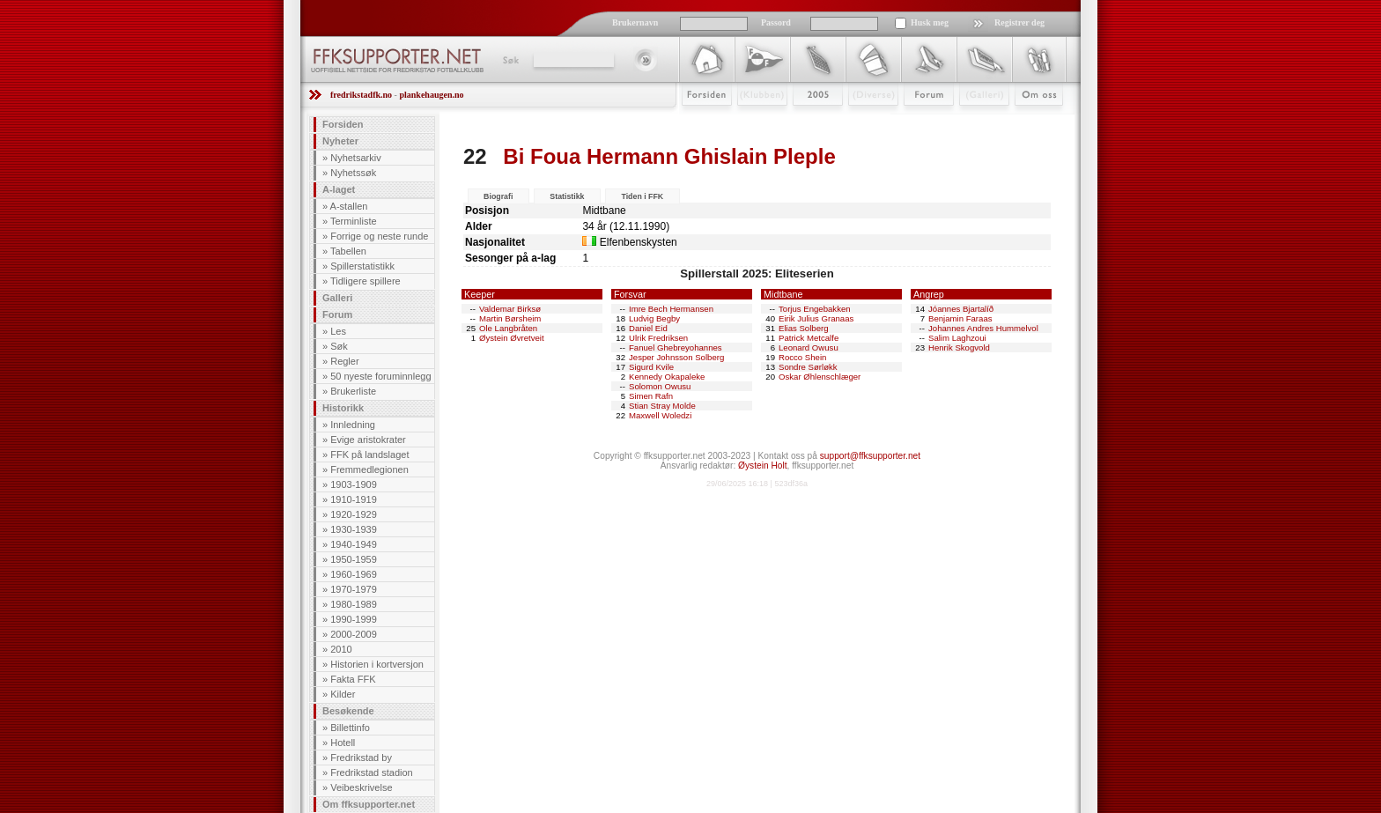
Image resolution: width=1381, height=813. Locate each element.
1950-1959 (353, 559)
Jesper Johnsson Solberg (676, 357)
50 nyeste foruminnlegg (380, 376)
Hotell (342, 742)
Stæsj (859, 121)
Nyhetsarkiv (355, 157)
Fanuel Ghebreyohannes (675, 347)
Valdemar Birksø (510, 309)
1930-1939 (353, 529)
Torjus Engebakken (815, 309)
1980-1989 (353, 604)
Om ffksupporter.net (368, 804)
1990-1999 (353, 619)
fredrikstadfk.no (361, 95)
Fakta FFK (352, 679)
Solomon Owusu (659, 386)
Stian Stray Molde (662, 405)
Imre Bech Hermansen (671, 309)
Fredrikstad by (361, 757)
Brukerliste (353, 391)
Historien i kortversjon (377, 664)
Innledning (352, 424)
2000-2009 (353, 634)
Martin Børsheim (510, 318)
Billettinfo (350, 727)
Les (338, 331)
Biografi (498, 196)
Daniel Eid (648, 328)
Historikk (343, 408)
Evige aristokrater (368, 439)
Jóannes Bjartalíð (960, 309)
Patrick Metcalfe (808, 338)
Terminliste (353, 221)
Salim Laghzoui (957, 338)
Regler (344, 361)
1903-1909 (353, 484)
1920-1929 (353, 514)
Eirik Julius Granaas (816, 318)
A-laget (338, 189)
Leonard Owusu (808, 347)
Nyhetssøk (353, 172)
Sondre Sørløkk (808, 367)
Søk (509, 60)
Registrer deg (1019, 22)
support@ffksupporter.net (870, 456)
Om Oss (1031, 121)
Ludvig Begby (654, 318)
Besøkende (348, 711)
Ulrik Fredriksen (658, 338)
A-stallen (349, 206)
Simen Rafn (651, 396)
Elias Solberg (804, 328)
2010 (340, 649)
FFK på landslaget (369, 454)
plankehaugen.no (431, 95)
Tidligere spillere (365, 281)
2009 (802, 121)
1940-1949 (353, 544)
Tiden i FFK (642, 196)
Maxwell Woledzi (660, 415)
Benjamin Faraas (960, 318)
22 (475, 156)
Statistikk (567, 196)
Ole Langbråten (508, 328)
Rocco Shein (802, 357)
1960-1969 (353, 574)
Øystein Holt (762, 465)
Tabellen (348, 251)
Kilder (342, 694)
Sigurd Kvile (651, 367)
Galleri (971, 121)
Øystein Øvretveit (511, 338)
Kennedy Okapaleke (667, 376)
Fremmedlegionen (369, 469)
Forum (916, 121)
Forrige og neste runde (379, 236)
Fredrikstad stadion (371, 772)
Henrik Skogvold (959, 347)
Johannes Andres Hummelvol (983, 328)
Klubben (754, 121)
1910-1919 (353, 499)
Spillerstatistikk (362, 266)
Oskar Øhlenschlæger (819, 376)
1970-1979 (353, 589)
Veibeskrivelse (361, 787)
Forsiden (699, 121)
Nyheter (340, 141)
